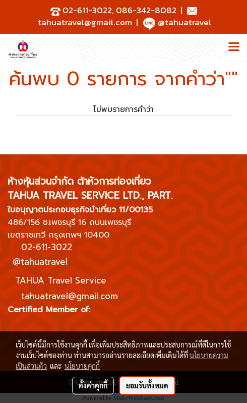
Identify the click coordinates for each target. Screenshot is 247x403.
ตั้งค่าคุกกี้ (93, 385)
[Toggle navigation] (234, 48)
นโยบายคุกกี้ (82, 365)
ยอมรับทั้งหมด (147, 385)
